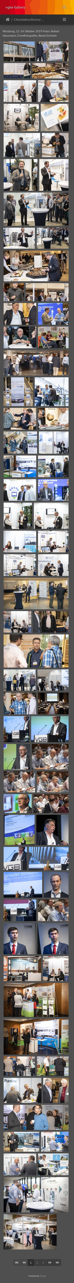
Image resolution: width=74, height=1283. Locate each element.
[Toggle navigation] (64, 7)
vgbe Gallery (15, 7)
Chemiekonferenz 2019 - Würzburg (29, 19)
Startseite (8, 19)
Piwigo (43, 1275)
